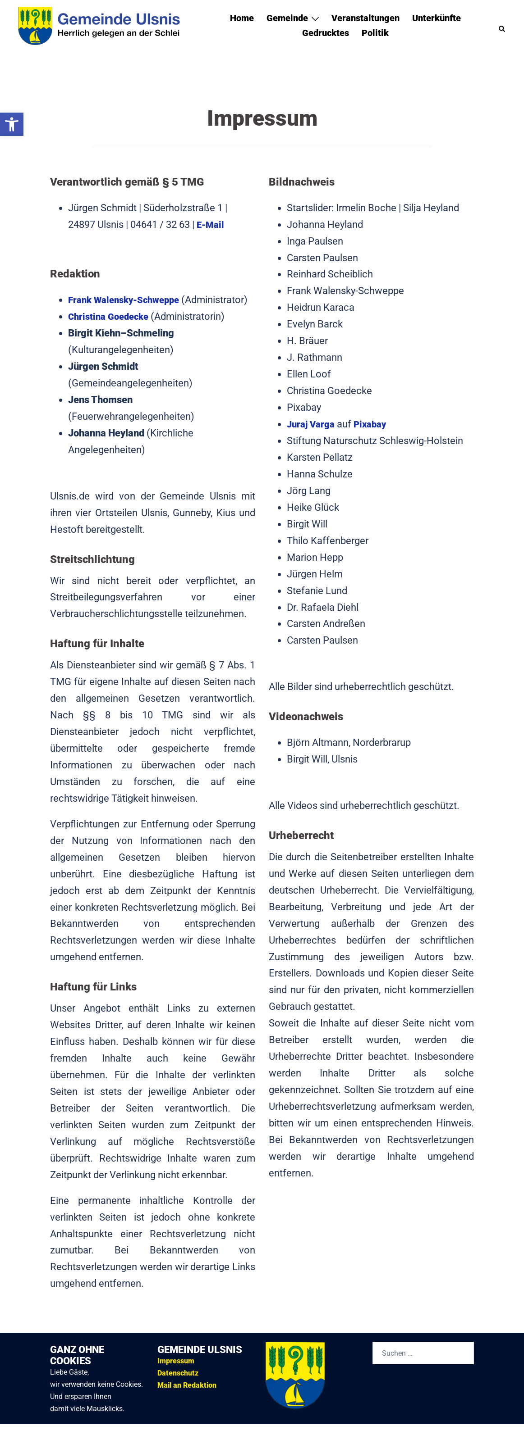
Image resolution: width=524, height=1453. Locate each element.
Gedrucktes (325, 32)
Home (242, 18)
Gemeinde (287, 18)
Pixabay (375, 424)
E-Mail (211, 224)
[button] (11, 124)
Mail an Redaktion (186, 1402)
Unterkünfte (436, 18)
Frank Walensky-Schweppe (128, 299)
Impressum (175, 1377)
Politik (375, 32)
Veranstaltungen (365, 18)
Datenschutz (177, 1389)
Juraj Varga (313, 424)
